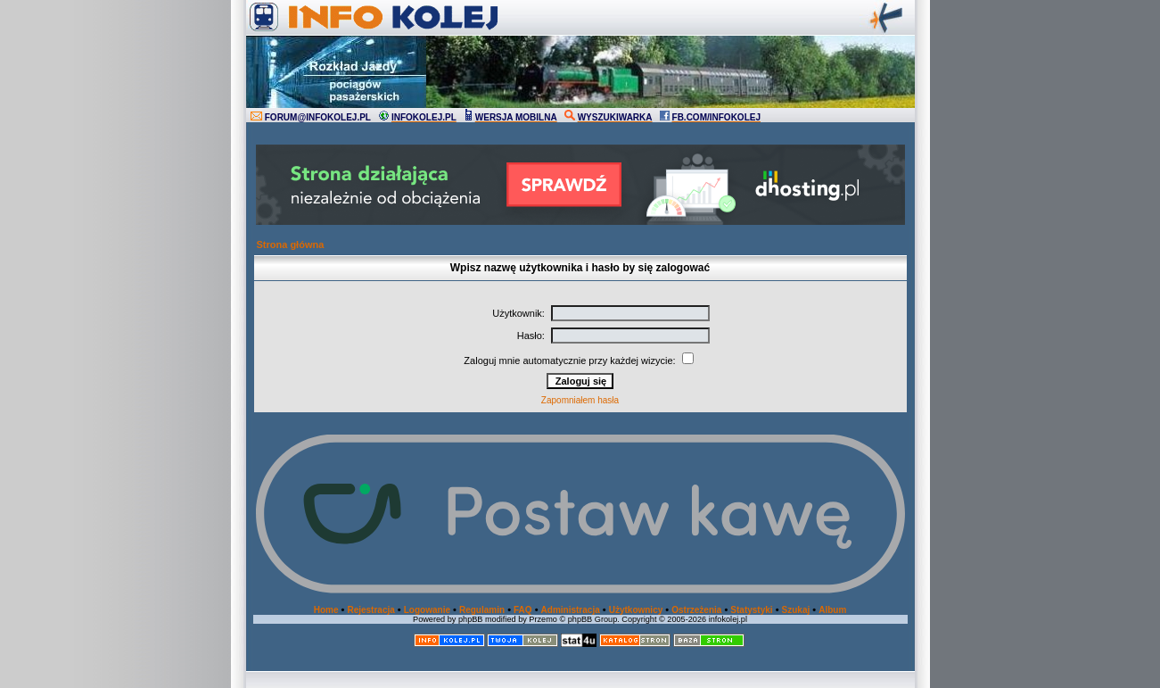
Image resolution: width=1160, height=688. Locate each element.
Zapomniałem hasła (580, 400)
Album (832, 610)
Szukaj (796, 610)
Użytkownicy (636, 610)
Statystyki (751, 610)
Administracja (570, 610)
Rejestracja (370, 610)
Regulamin (482, 610)
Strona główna (291, 244)
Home (326, 610)
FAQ (523, 610)
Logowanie (427, 610)
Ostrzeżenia (696, 610)
